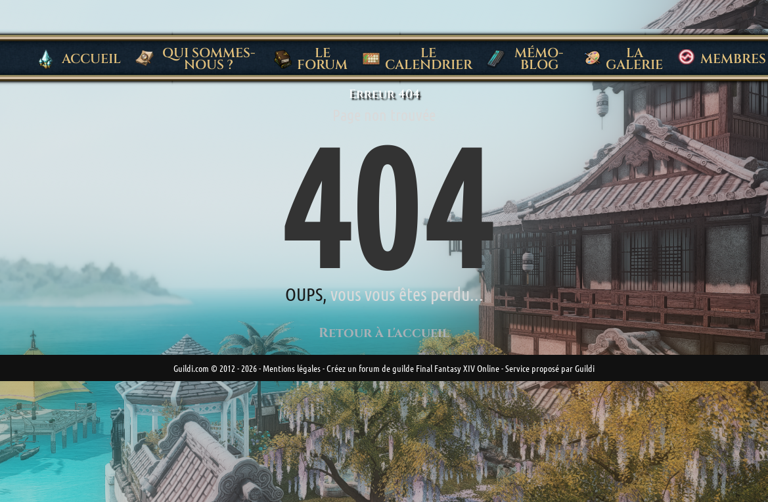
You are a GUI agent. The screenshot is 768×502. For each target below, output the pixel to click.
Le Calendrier (416, 59)
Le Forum (310, 59)
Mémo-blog (525, 59)
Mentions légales (292, 368)
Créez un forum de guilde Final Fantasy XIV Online (413, 368)
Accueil (79, 59)
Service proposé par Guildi (550, 368)
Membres (721, 59)
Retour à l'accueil (384, 333)
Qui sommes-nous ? (195, 59)
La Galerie (623, 59)
